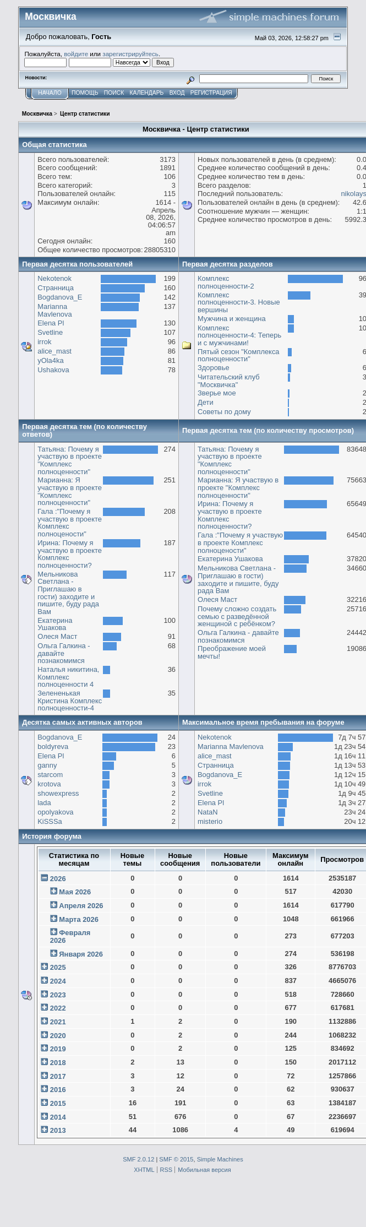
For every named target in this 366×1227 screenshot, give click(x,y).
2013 (58, 1130)
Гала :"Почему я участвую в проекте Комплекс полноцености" (69, 522)
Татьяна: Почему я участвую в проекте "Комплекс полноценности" (69, 460)
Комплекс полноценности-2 (226, 282)
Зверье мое (217, 393)
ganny (47, 765)
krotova (49, 784)
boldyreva (52, 746)
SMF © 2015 (176, 1159)
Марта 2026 (79, 919)
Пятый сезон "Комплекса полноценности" (239, 355)
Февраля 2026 (70, 936)
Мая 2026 (75, 892)
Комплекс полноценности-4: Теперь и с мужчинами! (239, 335)
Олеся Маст (57, 636)
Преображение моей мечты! (232, 652)
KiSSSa (49, 821)
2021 (58, 1022)
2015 (58, 1103)
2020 (58, 1035)
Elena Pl (50, 323)
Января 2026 (81, 954)
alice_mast (54, 351)
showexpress (58, 793)
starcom (50, 774)
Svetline (50, 332)
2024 (58, 981)
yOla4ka (50, 360)
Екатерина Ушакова (54, 624)
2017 (58, 1076)
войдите (76, 53)
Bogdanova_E (59, 297)
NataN (208, 812)
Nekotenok (54, 278)
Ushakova (53, 370)
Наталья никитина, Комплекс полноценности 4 (68, 676)
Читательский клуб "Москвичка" (229, 381)
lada (44, 803)
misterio (210, 821)
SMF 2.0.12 (138, 1159)
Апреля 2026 (81, 906)
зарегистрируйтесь (130, 53)
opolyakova (55, 812)
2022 (58, 1008)
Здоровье (214, 367)
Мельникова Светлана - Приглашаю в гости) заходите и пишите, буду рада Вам (68, 593)
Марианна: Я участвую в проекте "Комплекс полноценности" (69, 491)
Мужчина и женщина (232, 318)
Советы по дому (224, 412)
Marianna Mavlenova (54, 310)
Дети (206, 402)
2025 (58, 967)
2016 (58, 1089)
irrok (44, 342)
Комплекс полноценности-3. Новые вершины (239, 302)
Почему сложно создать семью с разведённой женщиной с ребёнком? (237, 616)
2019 (58, 1049)
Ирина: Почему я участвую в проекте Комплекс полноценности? (69, 554)
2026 (58, 879)
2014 (58, 1117)
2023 (58, 995)
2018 (58, 1062)
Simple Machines (220, 1159)
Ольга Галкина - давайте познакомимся (63, 653)
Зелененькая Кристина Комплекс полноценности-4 (69, 700)
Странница (55, 288)
